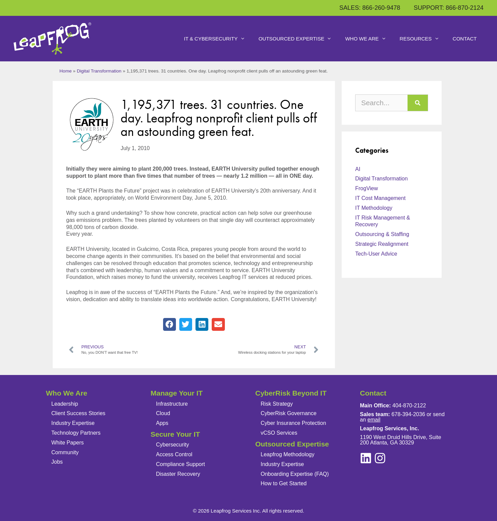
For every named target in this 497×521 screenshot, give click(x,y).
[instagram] (366, 458)
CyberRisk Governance (288, 413)
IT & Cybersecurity (218, 39)
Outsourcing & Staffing (382, 234)
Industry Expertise (73, 423)
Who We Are (369, 39)
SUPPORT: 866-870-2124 (448, 7)
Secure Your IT (175, 434)
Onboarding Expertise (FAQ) (295, 474)
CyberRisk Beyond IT (290, 393)
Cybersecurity (172, 444)
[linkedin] (380, 458)
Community (65, 452)
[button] (169, 324)
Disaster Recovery (178, 474)
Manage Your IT (177, 393)
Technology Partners (76, 433)
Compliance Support (180, 464)
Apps (162, 423)
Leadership (64, 404)
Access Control (174, 454)
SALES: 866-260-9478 (369, 7)
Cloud (163, 413)
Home (65, 71)
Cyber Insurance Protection (293, 423)
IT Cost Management (380, 198)
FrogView (366, 188)
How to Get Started (284, 483)
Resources (423, 39)
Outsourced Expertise (299, 39)
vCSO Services (279, 433)
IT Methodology (373, 208)
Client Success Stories (78, 413)
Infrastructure (172, 404)
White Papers (67, 442)
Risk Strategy (277, 404)
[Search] (418, 103)
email (373, 420)
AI (357, 169)
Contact (465, 38)
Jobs (57, 462)
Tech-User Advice (376, 254)
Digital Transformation (99, 71)
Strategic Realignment (381, 244)
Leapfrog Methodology (287, 454)
